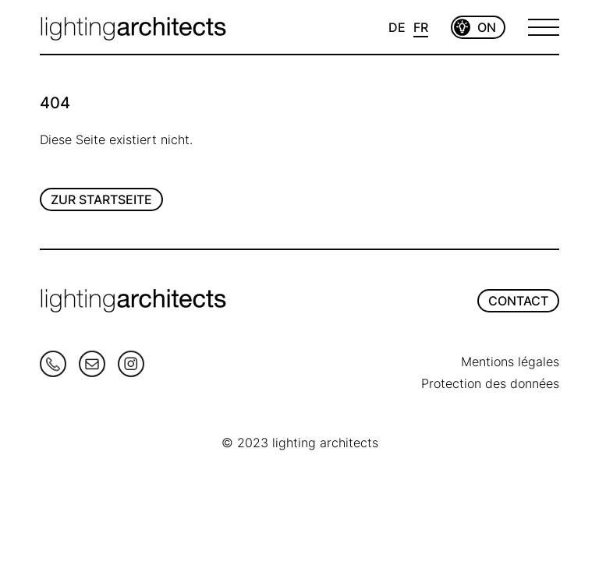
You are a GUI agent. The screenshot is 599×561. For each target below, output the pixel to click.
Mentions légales (510, 361)
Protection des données (490, 383)
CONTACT (518, 301)
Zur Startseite (101, 199)
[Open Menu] (543, 27)
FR (420, 27)
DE (397, 27)
